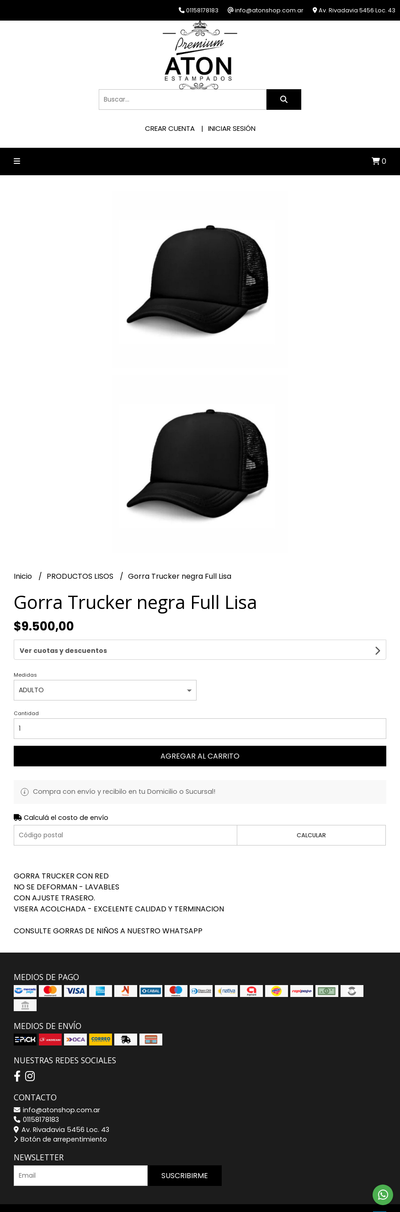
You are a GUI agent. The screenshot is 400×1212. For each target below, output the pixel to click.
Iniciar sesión (232, 128)
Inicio (24, 576)
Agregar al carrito (200, 731)
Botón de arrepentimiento (60, 1114)
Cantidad (26, 688)
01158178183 (36, 1094)
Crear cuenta (170, 128)
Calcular (311, 810)
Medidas (25, 650)
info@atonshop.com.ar (57, 1085)
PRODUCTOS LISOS (81, 576)
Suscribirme (184, 1151)
